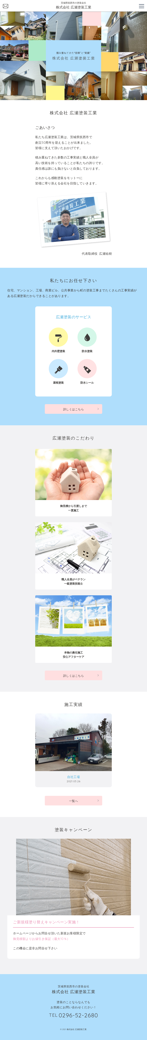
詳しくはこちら (73, 409)
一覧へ (73, 801)
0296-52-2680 (78, 1015)
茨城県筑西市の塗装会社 (73, 5)
